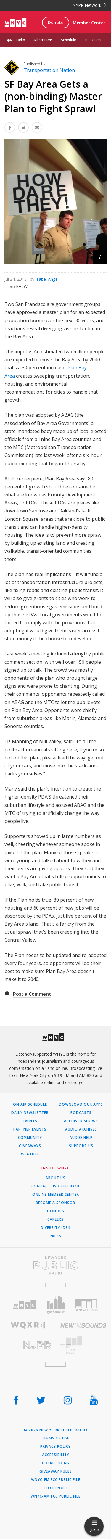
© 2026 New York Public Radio (55, 1430)
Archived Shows (81, 1121)
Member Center (89, 22)
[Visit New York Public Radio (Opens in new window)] (55, 1265)
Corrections (55, 1463)
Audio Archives (81, 1129)
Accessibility (55, 1455)
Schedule (68, 39)
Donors (55, 1211)
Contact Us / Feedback (55, 1186)
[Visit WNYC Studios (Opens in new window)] (86, 1305)
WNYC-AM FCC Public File (56, 1496)
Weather (30, 1154)
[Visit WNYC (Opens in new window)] (24, 1304)
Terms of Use (55, 1438)
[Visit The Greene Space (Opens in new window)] (83, 1345)
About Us (55, 1178)
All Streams (43, 39)
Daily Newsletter (30, 1113)
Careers (55, 1219)
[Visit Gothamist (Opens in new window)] (55, 1305)
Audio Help (81, 1137)
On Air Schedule (30, 1104)
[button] (100, 257)
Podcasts (80, 1113)
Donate (55, 22)
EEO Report (55, 1488)
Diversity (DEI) (55, 1227)
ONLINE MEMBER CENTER (55, 1194)
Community (30, 1137)
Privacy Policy (55, 1446)
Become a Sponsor (55, 1203)
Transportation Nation (49, 70)
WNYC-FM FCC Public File (55, 1480)
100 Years (92, 39)
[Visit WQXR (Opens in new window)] (28, 1325)
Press (55, 1236)
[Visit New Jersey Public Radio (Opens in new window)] (28, 1345)
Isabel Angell (47, 279)
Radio (20, 39)
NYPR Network (90, 5)
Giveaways (30, 1146)
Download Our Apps (81, 1104)
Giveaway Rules (55, 1471)
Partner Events (29, 1129)
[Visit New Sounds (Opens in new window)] (83, 1325)
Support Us (81, 1146)
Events (30, 1121)
